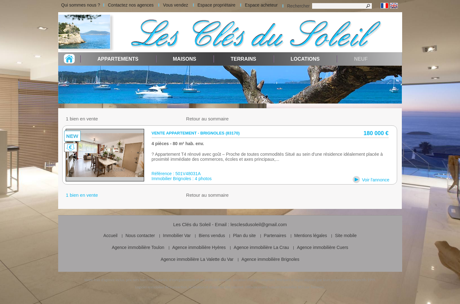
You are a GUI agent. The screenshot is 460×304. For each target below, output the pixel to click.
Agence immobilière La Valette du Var (197, 259)
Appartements (118, 59)
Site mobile (345, 235)
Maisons (184, 59)
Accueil (111, 235)
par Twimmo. (315, 287)
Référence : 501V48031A (176, 173)
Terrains (243, 59)
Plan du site (244, 235)
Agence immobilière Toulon (138, 247)
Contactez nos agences (131, 5)
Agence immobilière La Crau (261, 247)
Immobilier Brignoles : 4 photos (182, 178)
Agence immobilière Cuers (322, 247)
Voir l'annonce (376, 179)
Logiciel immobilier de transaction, (161, 287)
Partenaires (275, 235)
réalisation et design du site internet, (216, 287)
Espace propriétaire (216, 5)
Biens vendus (212, 235)
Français (384, 6)
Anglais (394, 6)
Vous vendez (175, 5)
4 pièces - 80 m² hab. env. (178, 143)
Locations (305, 59)
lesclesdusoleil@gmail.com (258, 224)
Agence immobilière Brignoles (270, 259)
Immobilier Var (177, 235)
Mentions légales (310, 235)
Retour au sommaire (207, 118)
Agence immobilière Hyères (199, 247)
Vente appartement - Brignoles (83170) (196, 133)
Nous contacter (140, 235)
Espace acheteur (261, 5)
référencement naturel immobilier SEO (274, 287)
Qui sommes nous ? (80, 5)
